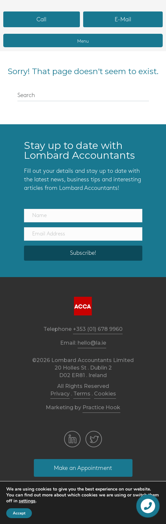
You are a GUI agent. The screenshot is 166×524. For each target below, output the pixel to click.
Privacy (60, 394)
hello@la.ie (92, 343)
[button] (41, 19)
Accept (19, 513)
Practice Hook (101, 407)
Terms (81, 394)
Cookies (105, 394)
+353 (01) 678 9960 (98, 329)
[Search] (83, 95)
